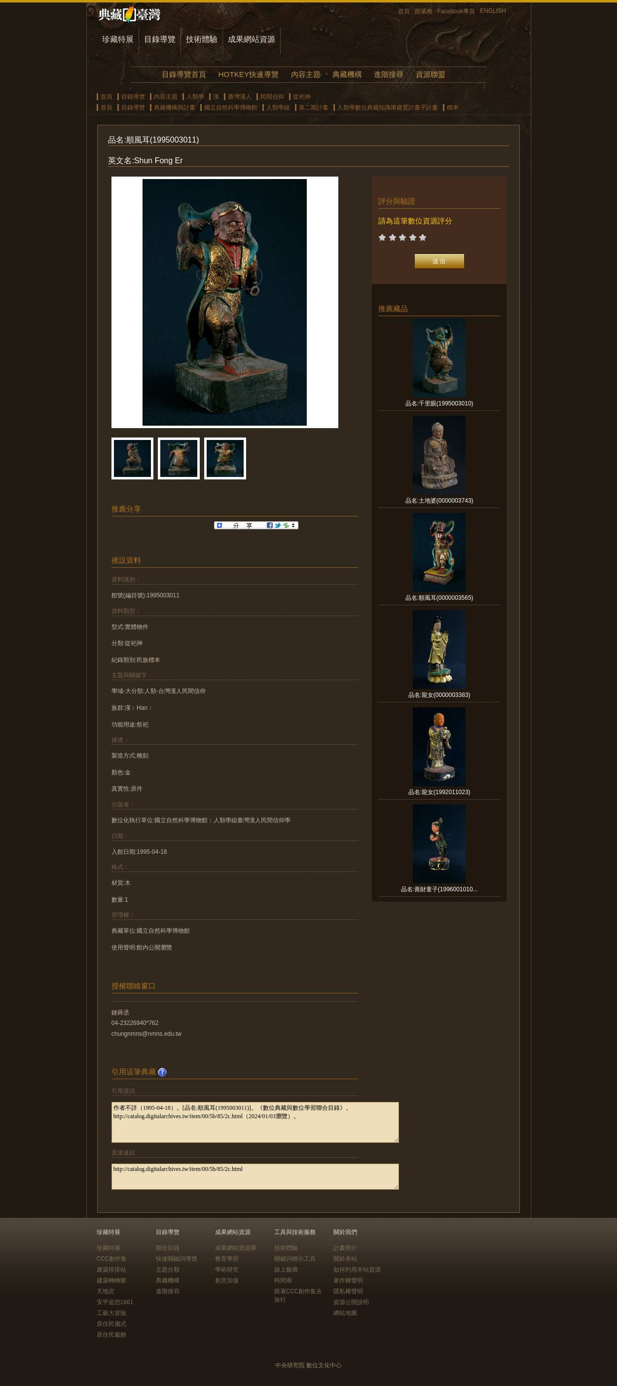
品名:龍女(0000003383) (439, 695)
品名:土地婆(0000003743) (439, 500)
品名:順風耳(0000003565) (439, 597)
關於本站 (345, 1258)
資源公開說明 (351, 1302)
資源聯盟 (430, 74)
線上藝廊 (286, 1269)
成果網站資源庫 (235, 1247)
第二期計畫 (313, 107)
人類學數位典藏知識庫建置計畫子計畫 (387, 107)
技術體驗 (202, 39)
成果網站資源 (251, 39)
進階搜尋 (388, 74)
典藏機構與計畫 (174, 107)
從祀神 (302, 96)
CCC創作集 (112, 1258)
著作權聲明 (348, 1280)
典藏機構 (347, 74)
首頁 (404, 11)
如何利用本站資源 (357, 1269)
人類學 (195, 96)
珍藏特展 (118, 39)
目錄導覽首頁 (184, 74)
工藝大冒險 (111, 1313)
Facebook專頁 (456, 11)
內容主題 (306, 74)
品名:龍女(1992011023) (439, 792)
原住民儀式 (111, 1323)
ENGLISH (493, 10)
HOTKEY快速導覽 (248, 74)
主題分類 (168, 1269)
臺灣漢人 (240, 96)
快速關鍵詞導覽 (176, 1258)
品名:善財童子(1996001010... (439, 889)
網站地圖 (345, 1313)
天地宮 (105, 1291)
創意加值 (227, 1280)
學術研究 (227, 1269)
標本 (453, 107)
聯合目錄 (168, 1247)
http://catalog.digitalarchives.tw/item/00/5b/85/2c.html (255, 1177)
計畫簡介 (345, 1247)
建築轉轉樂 (111, 1280)
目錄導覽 (160, 39)
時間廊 (283, 1280)
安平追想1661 (115, 1302)
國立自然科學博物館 (230, 107)
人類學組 (278, 107)
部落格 (424, 11)
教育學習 (227, 1258)
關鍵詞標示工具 (295, 1258)
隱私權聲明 (348, 1291)
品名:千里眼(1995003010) (439, 403)
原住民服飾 (111, 1334)
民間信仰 (272, 96)
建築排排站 (111, 1269)
